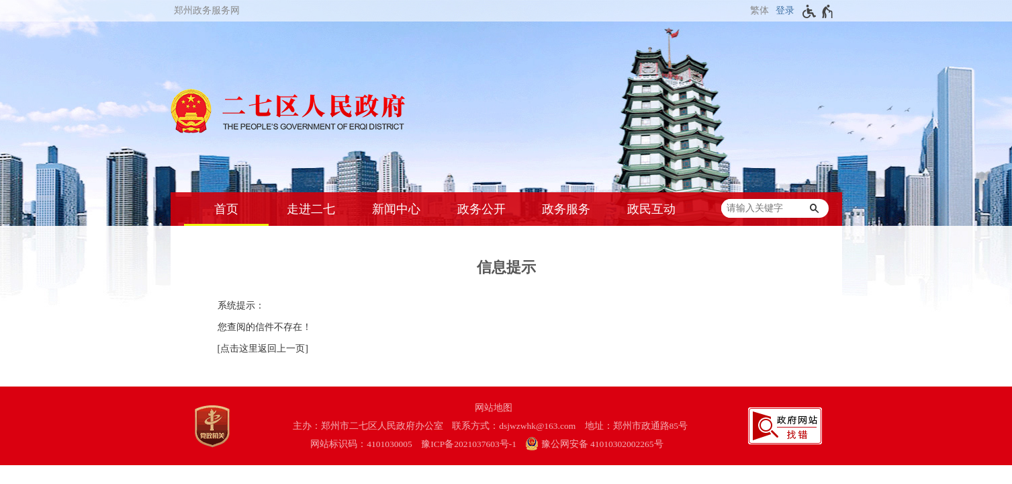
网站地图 (493, 408)
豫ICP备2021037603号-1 (468, 444)
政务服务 (566, 209)
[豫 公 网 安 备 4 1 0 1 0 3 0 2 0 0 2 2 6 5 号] (600, 444)
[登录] (783, 11)
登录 (785, 10)
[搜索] (814, 208)
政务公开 (481, 209)
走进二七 (311, 209)
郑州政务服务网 (207, 10)
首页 (226, 209)
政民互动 (651, 209)
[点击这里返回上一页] (263, 349)
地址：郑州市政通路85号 (636, 426)
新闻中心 (396, 209)
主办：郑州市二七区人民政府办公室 (368, 426)
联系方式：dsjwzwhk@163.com (514, 426)
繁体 (759, 10)
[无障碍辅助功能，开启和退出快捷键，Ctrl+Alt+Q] (818, 11)
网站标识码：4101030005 (361, 444)
